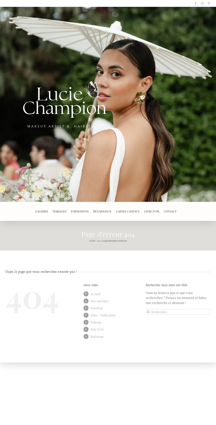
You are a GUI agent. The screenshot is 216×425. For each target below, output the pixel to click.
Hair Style (97, 329)
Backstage (97, 336)
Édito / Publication (103, 315)
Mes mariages (100, 301)
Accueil (95, 294)
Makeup (96, 322)
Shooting (97, 308)
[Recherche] (148, 312)
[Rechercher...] (178, 312)
